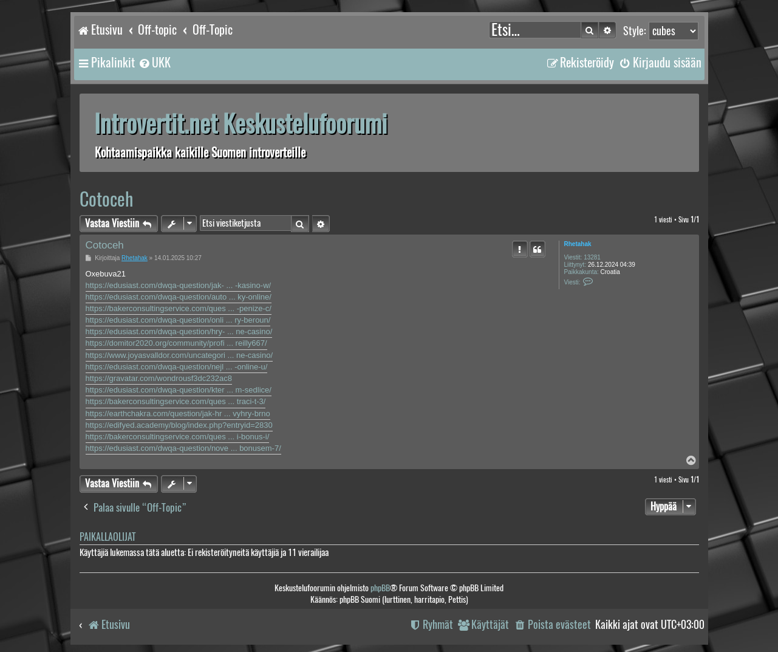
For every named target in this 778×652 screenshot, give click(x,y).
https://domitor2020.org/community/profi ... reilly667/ (176, 343)
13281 (592, 257)
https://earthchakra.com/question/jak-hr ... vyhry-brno (178, 413)
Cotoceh (106, 199)
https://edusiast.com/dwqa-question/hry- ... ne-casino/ (179, 331)
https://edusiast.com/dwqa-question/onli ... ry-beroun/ (178, 319)
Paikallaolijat (107, 536)
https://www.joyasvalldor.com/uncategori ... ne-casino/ (179, 355)
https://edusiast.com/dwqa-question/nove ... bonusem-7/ (183, 448)
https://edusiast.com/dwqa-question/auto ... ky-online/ (178, 296)
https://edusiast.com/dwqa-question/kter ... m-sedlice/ (178, 389)
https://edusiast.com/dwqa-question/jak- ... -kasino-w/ (178, 285)
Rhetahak (578, 244)
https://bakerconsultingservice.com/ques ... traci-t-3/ (176, 401)
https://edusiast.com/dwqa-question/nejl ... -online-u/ (177, 366)
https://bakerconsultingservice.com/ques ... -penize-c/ (178, 308)
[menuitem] (154, 62)
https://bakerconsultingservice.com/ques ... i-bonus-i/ (178, 436)
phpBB (380, 588)
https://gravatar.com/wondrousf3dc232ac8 (159, 378)
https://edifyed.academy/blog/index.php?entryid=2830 (179, 425)
